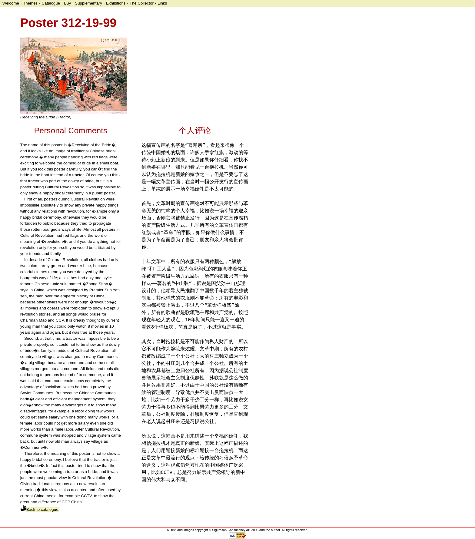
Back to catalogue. (40, 509)
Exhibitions (115, 3)
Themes (30, 3)
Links (162, 3)
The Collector (142, 3)
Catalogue (51, 3)
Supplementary (88, 3)
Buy (67, 3)
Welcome (10, 3)
